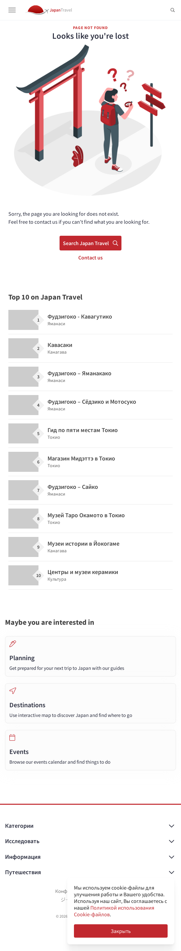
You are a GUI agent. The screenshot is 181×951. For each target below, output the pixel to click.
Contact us (90, 257)
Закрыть (121, 931)
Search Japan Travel (90, 243)
